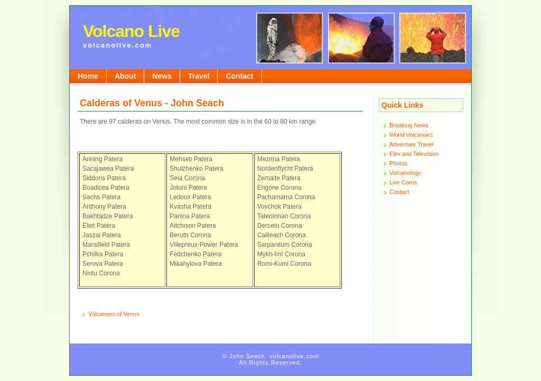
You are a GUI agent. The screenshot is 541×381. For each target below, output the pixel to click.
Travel (198, 76)
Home (88, 76)
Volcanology (405, 173)
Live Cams (403, 182)
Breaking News (408, 125)
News (162, 76)
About (125, 76)
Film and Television (414, 154)
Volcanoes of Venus (113, 314)
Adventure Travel (411, 144)
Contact (239, 76)
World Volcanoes (411, 135)
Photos (398, 163)
